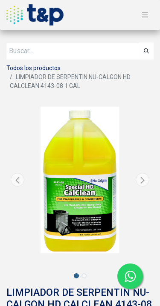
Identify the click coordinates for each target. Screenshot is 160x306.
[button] (17, 180)
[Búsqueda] (146, 51)
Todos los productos (33, 68)
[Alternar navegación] (145, 15)
